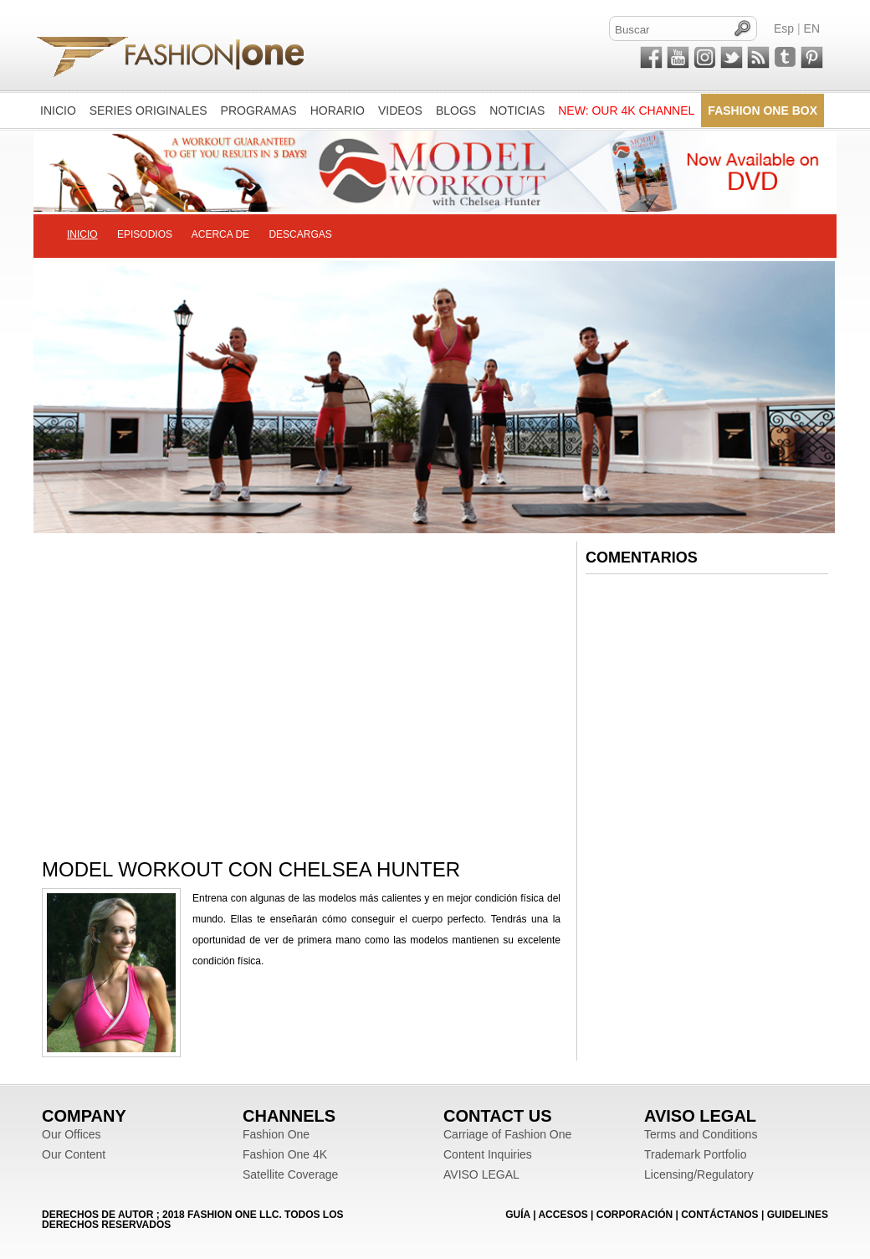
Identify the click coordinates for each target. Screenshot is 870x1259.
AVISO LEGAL (481, 1174)
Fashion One (276, 1134)
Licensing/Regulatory (699, 1174)
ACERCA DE (220, 234)
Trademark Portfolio (695, 1154)
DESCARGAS (300, 234)
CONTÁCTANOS (719, 1214)
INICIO (82, 234)
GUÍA (517, 1214)
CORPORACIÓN (634, 1214)
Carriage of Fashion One (507, 1134)
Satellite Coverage (290, 1174)
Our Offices (71, 1134)
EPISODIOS (144, 234)
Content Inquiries (487, 1154)
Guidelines (797, 1214)
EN (812, 28)
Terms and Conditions (700, 1134)
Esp (784, 28)
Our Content (73, 1154)
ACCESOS (562, 1214)
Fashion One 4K (285, 1154)
